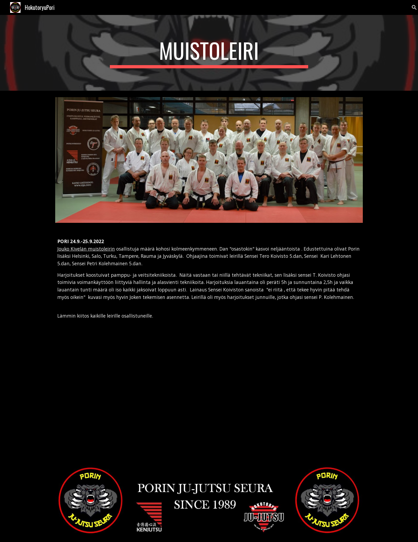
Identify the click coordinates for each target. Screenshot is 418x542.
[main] (209, 52)
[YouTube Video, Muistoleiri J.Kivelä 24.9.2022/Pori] (130, 400)
